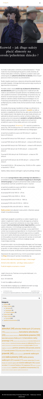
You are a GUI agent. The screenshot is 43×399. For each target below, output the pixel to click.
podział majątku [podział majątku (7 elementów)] (29, 345)
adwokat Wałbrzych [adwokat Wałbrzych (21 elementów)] (24, 329)
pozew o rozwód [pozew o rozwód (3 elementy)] (36, 350)
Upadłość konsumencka (10, 320)
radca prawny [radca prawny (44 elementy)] (14, 357)
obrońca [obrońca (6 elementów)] (14, 343)
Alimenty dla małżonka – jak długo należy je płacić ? (17, 263)
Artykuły (6, 304)
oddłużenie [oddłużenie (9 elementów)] (31, 343)
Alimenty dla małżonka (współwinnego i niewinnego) (18, 259)
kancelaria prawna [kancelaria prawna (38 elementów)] (29, 335)
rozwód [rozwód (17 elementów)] (18, 360)
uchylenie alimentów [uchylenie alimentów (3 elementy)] (7, 367)
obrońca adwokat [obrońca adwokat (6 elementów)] (22, 343)
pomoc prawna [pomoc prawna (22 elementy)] (21, 348)
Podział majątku (10, 312)
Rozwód (7, 318)
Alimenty (7, 308)
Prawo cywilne (8, 306)
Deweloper (8, 310)
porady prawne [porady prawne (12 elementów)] (11, 350)
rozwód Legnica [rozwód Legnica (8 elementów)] (12, 363)
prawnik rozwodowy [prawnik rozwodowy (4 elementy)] (19, 353)
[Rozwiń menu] (39, 3)
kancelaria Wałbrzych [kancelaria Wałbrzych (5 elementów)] (34, 341)
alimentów (19, 125)
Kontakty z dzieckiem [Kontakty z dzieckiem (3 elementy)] (6, 343)
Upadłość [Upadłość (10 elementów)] (16, 367)
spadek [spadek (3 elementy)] (35, 365)
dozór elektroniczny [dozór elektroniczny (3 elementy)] (15, 332)
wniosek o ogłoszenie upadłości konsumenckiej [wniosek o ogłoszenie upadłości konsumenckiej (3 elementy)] (19, 369)
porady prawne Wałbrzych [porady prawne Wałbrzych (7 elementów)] (25, 350)
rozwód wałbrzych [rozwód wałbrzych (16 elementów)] (27, 363)
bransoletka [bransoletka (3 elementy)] (7, 332)
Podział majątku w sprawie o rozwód (13, 266)
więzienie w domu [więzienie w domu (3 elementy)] (6, 369)
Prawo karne (7, 314)
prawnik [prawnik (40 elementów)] (8, 353)
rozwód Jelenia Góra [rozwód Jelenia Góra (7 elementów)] (29, 360)
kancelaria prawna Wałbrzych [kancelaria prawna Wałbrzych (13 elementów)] (13, 338)
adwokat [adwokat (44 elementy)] (8, 328)
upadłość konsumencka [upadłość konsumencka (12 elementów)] (30, 367)
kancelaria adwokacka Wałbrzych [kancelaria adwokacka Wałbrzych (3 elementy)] (12, 335)
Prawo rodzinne (8, 316)
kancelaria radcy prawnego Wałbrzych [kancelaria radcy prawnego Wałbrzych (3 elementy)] (20, 341)
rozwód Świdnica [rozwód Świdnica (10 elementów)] (16, 365)
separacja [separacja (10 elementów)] (28, 365)
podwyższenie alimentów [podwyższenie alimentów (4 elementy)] (18, 345)
